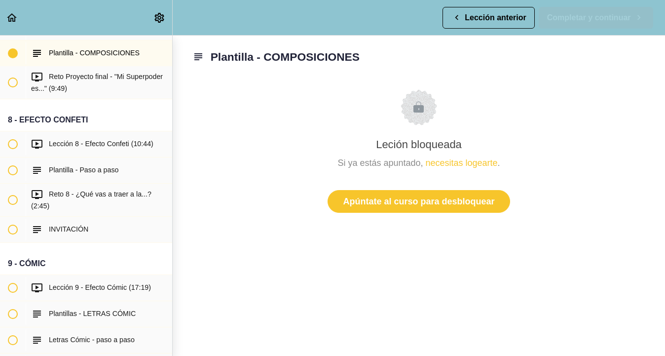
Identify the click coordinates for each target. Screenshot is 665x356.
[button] (12, 17)
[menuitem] (160, 17)
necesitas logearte (462, 163)
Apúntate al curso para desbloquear (418, 201)
